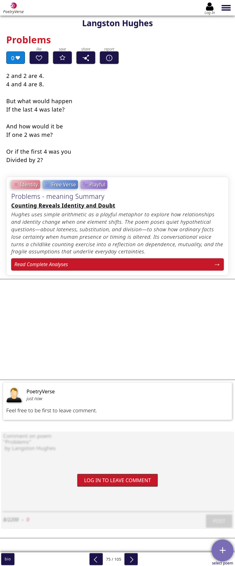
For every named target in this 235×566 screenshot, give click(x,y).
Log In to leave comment (117, 480)
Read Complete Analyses (41, 264)
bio (8, 559)
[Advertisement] (117, 329)
